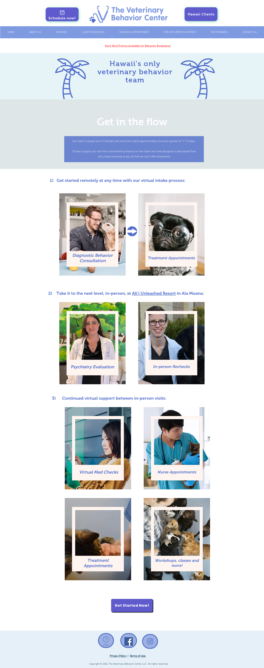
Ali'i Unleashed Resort (154, 293)
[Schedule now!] (62, 14)
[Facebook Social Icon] (128, 641)
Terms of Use (138, 656)
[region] (92, 234)
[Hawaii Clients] (201, 14)
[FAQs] (106, 640)
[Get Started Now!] (132, 605)
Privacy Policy (118, 656)
